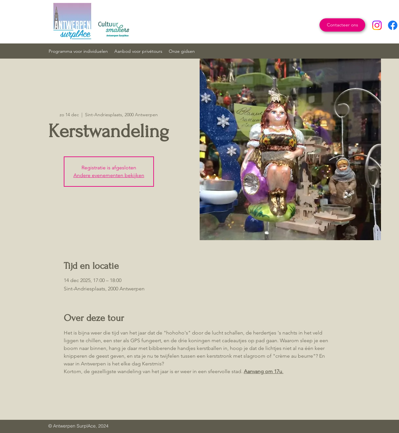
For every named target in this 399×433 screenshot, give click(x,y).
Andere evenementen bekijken (108, 175)
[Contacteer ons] (342, 25)
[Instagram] (377, 25)
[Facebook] (392, 25)
